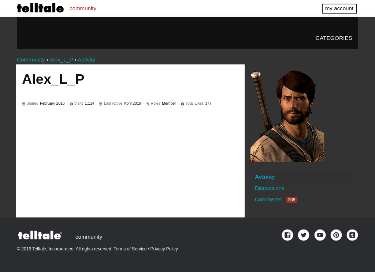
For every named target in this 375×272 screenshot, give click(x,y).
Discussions (270, 188)
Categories (334, 38)
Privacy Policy (164, 248)
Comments (276, 199)
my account (339, 8)
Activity (265, 177)
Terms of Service (130, 248)
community (83, 8)
